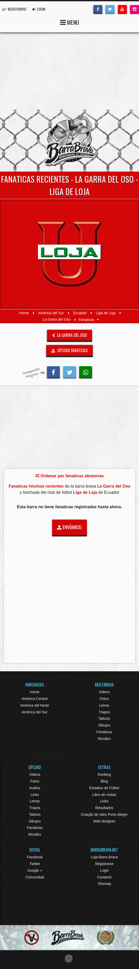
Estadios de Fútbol (104, 788)
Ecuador (80, 313)
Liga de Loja (106, 313)
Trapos (104, 712)
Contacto (104, 877)
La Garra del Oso (56, 320)
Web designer (104, 821)
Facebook (35, 857)
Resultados (104, 808)
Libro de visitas (104, 795)
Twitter (34, 864)
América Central (34, 699)
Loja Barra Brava (104, 857)
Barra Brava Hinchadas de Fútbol (69, 140)
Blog (104, 781)
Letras (104, 705)
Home (24, 313)
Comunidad (35, 877)
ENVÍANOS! (69, 527)
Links (34, 795)
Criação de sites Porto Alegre (104, 814)
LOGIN (38, 9)
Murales (104, 739)
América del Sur (51, 313)
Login (104, 870)
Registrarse (104, 864)
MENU (69, 22)
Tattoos (104, 718)
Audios (34, 788)
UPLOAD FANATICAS (69, 350)
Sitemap (104, 884)
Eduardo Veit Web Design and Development (69, 958)
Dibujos (104, 725)
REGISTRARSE (14, 9)
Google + (34, 870)
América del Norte (34, 705)
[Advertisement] (69, 71)
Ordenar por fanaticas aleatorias (69, 476)
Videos (104, 692)
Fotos (104, 699)
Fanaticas (104, 732)
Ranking (104, 774)
